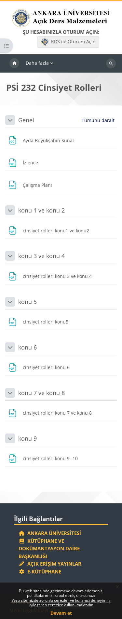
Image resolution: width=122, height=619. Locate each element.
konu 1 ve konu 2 (41, 210)
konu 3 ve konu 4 (41, 256)
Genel (26, 120)
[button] (10, 120)
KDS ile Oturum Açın (68, 42)
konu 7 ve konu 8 (41, 393)
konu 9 (27, 438)
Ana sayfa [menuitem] (14, 63)
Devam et (61, 613)
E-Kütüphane (40, 571)
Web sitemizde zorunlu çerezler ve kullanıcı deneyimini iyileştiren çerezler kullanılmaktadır (61, 603)
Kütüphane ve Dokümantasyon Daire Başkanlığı (49, 548)
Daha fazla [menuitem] (37, 63)
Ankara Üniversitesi (50, 533)
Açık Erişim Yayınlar (51, 563)
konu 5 (27, 302)
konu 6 (27, 347)
